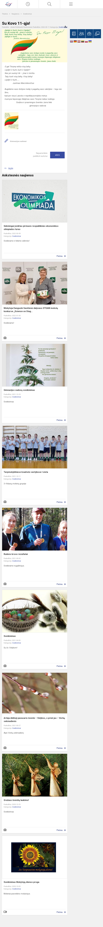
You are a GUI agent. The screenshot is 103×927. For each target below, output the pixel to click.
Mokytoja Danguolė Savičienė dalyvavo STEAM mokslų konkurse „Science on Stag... (31, 310)
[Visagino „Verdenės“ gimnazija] (8, 4)
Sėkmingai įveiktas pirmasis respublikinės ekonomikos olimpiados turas (31, 227)
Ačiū (57, 155)
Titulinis (5, 14)
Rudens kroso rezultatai (16, 554)
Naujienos (16, 14)
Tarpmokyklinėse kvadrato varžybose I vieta (26, 472)
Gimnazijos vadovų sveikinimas (19, 390)
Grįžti (10, 168)
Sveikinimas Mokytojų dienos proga (21, 882)
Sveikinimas (10, 636)
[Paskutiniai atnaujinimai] (28, 4)
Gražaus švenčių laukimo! (16, 800)
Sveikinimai (27, 14)
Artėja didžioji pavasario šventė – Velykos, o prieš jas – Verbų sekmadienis (34, 720)
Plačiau (60, 256)
